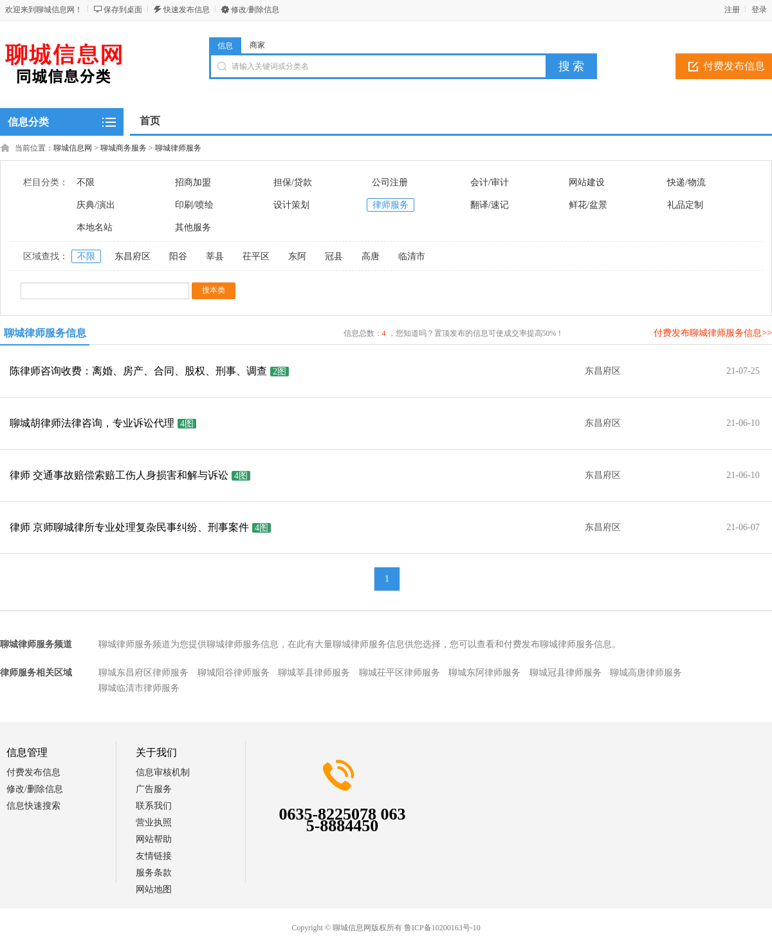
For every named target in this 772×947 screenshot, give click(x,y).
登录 (759, 9)
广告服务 (154, 789)
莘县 (215, 256)
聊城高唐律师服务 (646, 672)
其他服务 (193, 227)
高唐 (371, 256)
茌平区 (256, 256)
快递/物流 (686, 182)
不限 (86, 182)
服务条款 (154, 873)
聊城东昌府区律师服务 (143, 672)
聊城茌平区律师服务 (399, 672)
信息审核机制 (163, 772)
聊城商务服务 (123, 147)
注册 (732, 9)
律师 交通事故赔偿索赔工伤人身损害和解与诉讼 (119, 475)
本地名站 (95, 227)
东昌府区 (133, 256)
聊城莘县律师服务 (314, 672)
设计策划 (291, 205)
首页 (150, 120)
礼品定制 (685, 205)
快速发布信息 (186, 9)
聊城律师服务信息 (45, 332)
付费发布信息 (33, 772)
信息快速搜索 (33, 806)
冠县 (334, 256)
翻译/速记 (489, 205)
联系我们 (154, 806)
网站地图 (154, 889)
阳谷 (178, 256)
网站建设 (587, 182)
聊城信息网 (72, 147)
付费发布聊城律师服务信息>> (713, 333)
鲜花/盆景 (588, 205)
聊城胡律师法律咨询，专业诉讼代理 (92, 423)
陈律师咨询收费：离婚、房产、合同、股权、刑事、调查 (138, 370)
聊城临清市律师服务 (138, 688)
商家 (257, 45)
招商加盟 (193, 182)
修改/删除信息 (255, 9)
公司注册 (390, 182)
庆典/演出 (96, 205)
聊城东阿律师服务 (484, 672)
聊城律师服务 (178, 147)
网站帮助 (154, 839)
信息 (225, 45)
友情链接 (154, 856)
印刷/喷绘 (194, 205)
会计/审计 (489, 182)
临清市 (411, 256)
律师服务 (390, 205)
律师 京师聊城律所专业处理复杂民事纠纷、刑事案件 (129, 527)
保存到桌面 (123, 9)
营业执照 (154, 822)
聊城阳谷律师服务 (234, 672)
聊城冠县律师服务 (565, 672)
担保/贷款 (292, 182)
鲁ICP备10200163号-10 (442, 927)
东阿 (297, 256)
